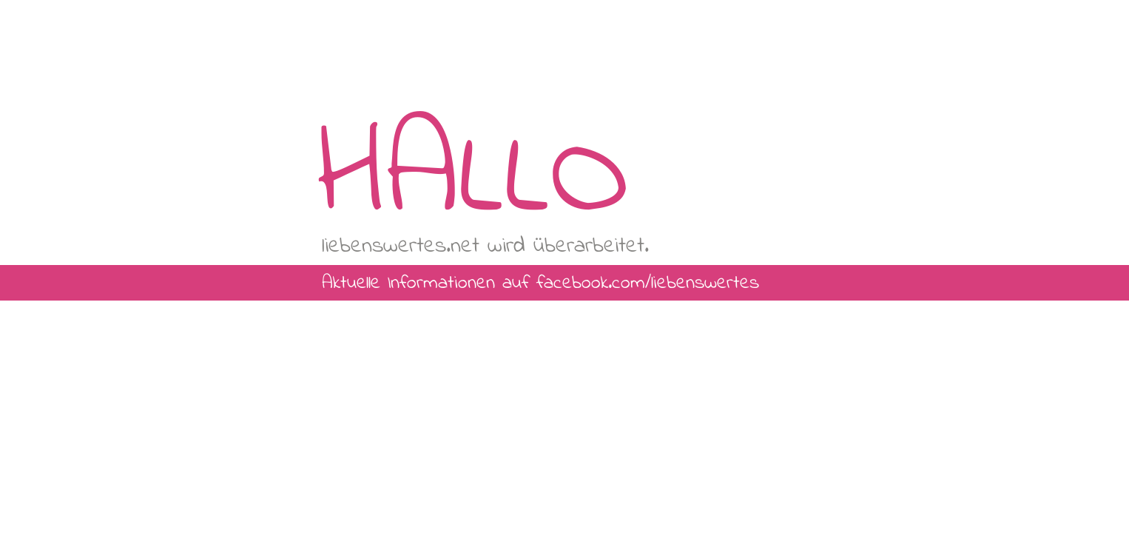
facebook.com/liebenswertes (647, 283)
